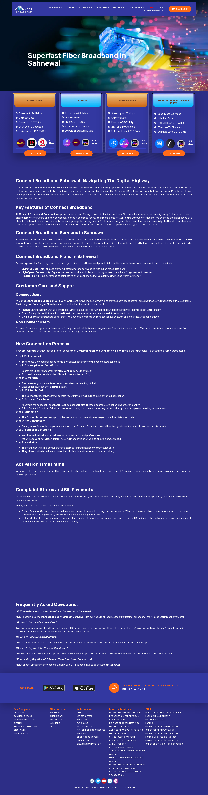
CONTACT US (136, 7)
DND (151, 7)
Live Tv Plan (103, 7)
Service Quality (153, 11)
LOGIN (161, 7)
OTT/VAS (118, 7)
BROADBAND (55, 7)
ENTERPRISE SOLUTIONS (79, 7)
